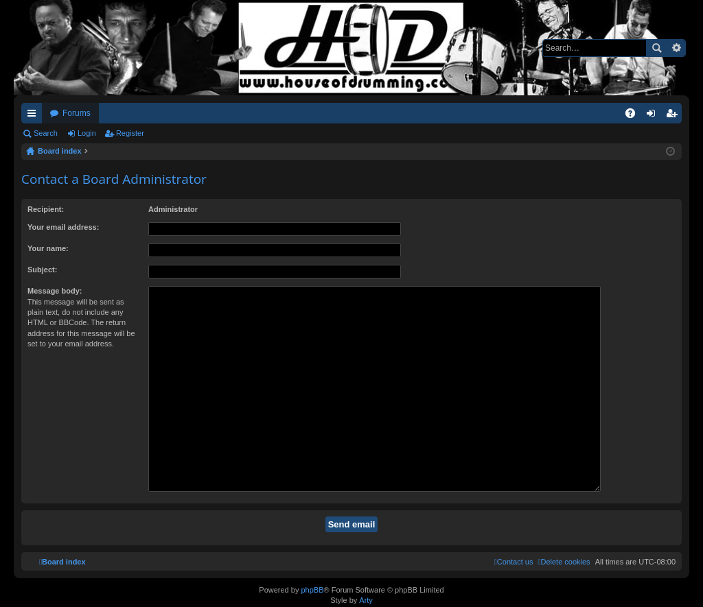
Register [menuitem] (674, 115)
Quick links (34, 115)
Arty (366, 598)
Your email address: (63, 227)
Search (656, 48)
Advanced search (676, 48)
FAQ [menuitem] (635, 115)
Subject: (42, 269)
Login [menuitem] (654, 115)
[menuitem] (564, 528)
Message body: (54, 291)
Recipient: (45, 209)
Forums (76, 113)
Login (87, 133)
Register (130, 133)
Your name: (48, 248)
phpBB (312, 587)
